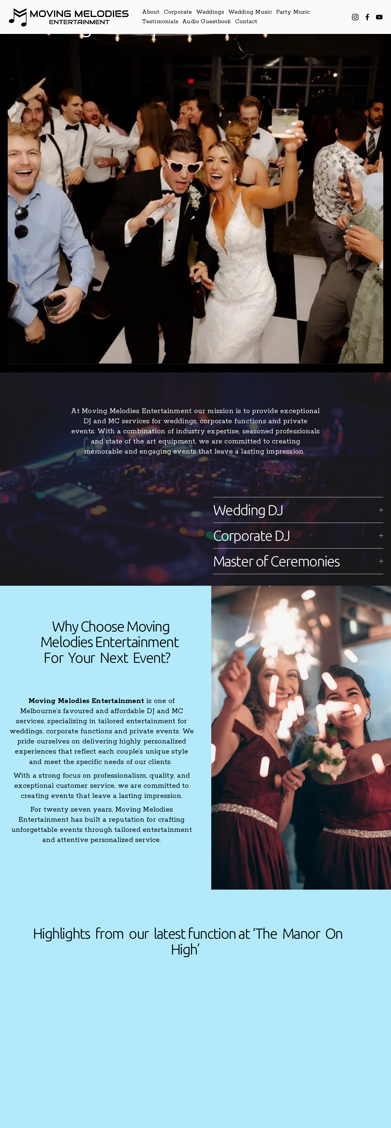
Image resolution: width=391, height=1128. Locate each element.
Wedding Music (250, 12)
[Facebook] (367, 17)
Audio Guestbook (206, 21)
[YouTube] (379, 17)
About (151, 12)
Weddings (210, 12)
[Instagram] (355, 17)
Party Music (293, 12)
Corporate (178, 12)
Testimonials (160, 21)
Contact (246, 21)
